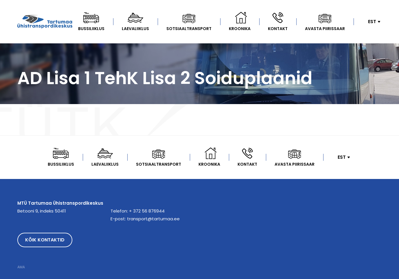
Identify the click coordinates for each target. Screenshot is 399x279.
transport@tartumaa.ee (153, 219)
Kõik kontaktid (45, 239)
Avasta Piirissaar (325, 29)
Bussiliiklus (91, 29)
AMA (21, 267)
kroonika (240, 29)
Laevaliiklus (135, 29)
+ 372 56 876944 (147, 211)
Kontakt (278, 29)
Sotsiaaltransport (189, 29)
